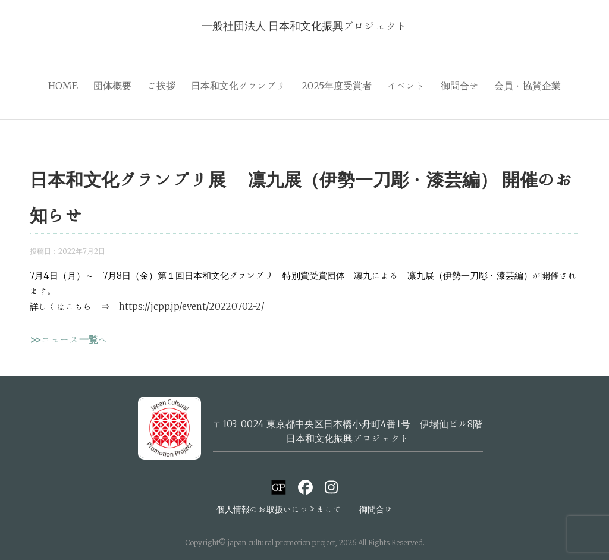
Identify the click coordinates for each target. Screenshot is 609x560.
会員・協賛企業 (527, 85)
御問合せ (460, 85)
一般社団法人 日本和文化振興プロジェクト (304, 25)
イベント (406, 85)
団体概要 (112, 85)
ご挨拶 (161, 85)
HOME (63, 85)
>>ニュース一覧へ (69, 339)
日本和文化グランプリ (238, 85)
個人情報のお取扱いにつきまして (278, 509)
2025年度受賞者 (337, 85)
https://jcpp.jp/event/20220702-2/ (192, 306)
